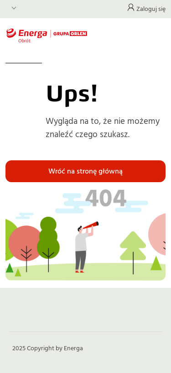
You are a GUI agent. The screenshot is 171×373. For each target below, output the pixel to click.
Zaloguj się (151, 9)
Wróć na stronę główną (85, 171)
